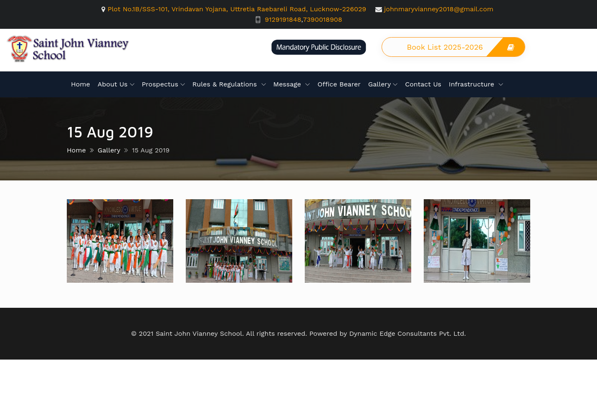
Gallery (379, 84)
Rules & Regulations (225, 84)
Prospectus (160, 84)
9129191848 (283, 19)
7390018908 (322, 19)
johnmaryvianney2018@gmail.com (438, 9)
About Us (113, 84)
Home (80, 84)
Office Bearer (338, 84)
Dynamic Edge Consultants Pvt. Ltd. (407, 333)
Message (288, 84)
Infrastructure (472, 84)
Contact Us (423, 84)
